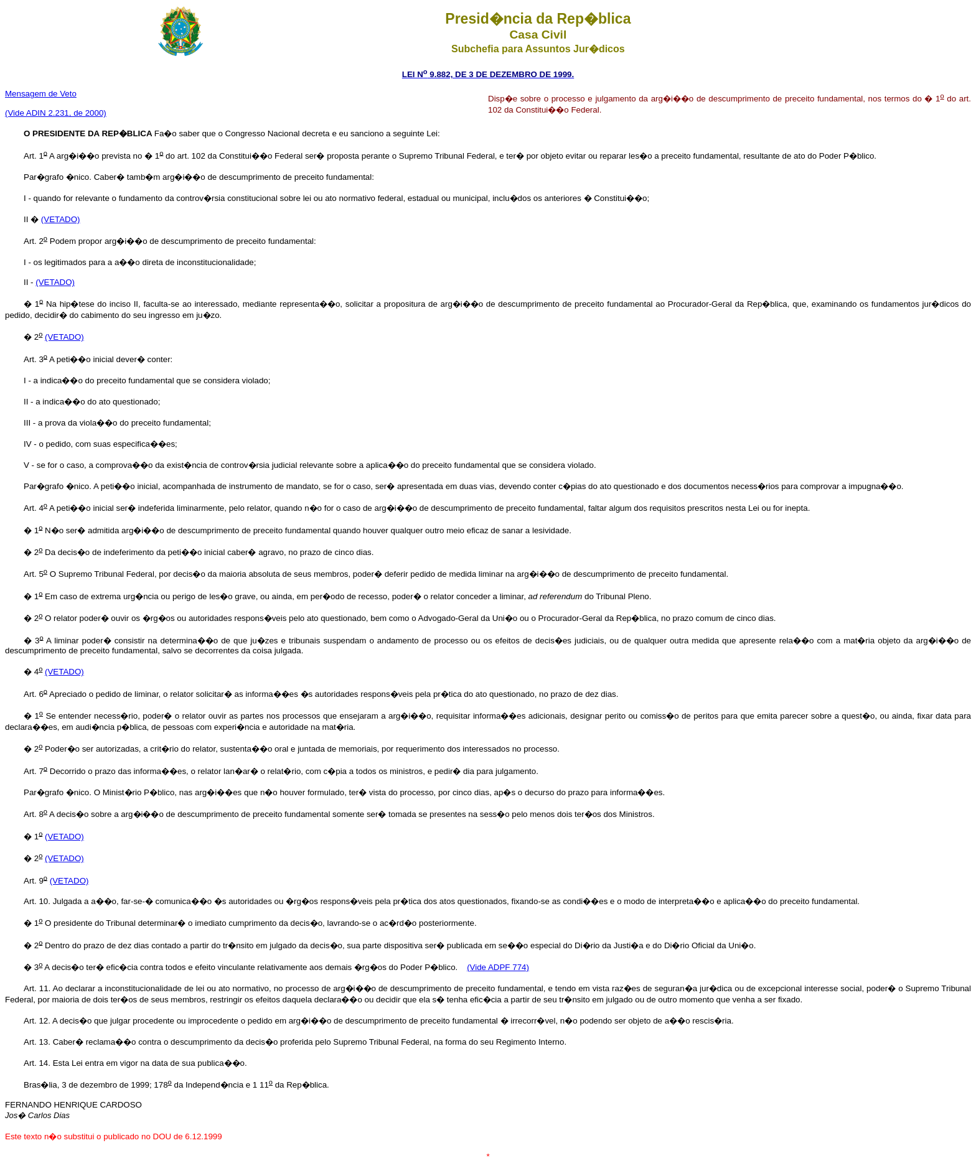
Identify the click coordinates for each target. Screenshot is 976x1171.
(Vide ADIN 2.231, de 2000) (55, 113)
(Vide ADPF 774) (498, 967)
